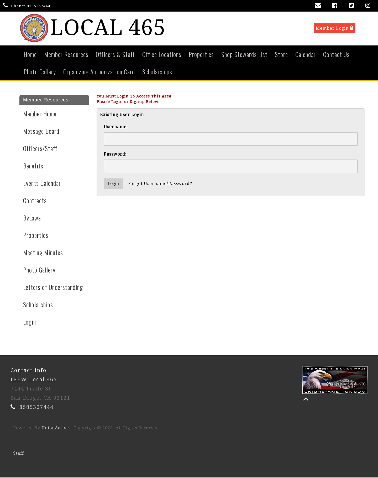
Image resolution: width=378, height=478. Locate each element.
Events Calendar (42, 183)
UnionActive (55, 428)
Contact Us (336, 54)
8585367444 (38, 6)
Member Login (335, 28)
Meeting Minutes (43, 253)
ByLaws (32, 218)
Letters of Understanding (53, 287)
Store (281, 54)
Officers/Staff (40, 148)
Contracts (35, 200)
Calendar (305, 54)
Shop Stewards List (244, 54)
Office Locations (161, 54)
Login (29, 322)
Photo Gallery (40, 72)
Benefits (33, 166)
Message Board (41, 131)
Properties (201, 54)
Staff (18, 453)
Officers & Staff (115, 54)
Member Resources (66, 54)
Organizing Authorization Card (99, 72)
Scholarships (157, 72)
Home (30, 54)
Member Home (39, 114)
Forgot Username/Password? (160, 184)
